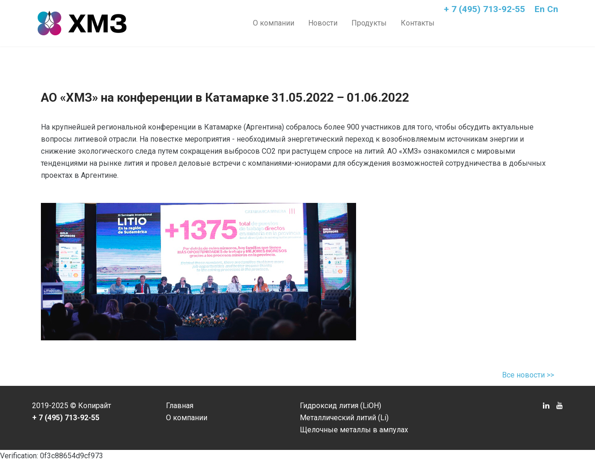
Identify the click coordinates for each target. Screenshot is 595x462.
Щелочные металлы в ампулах (354, 429)
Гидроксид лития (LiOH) (340, 405)
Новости (322, 23)
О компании (273, 23)
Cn (552, 9)
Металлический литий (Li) (344, 417)
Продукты (369, 23)
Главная (179, 405)
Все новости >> (528, 375)
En (540, 9)
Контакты (418, 23)
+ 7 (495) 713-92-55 (484, 9)
